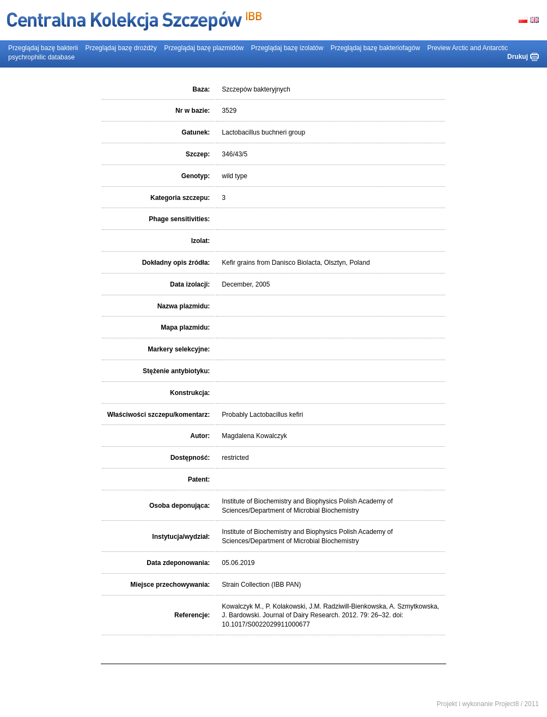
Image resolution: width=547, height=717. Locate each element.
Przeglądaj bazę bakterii (43, 48)
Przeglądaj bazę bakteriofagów (375, 48)
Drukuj (517, 56)
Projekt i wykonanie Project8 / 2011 (488, 704)
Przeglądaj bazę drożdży (120, 48)
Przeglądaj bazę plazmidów (204, 48)
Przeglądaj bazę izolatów (287, 48)
